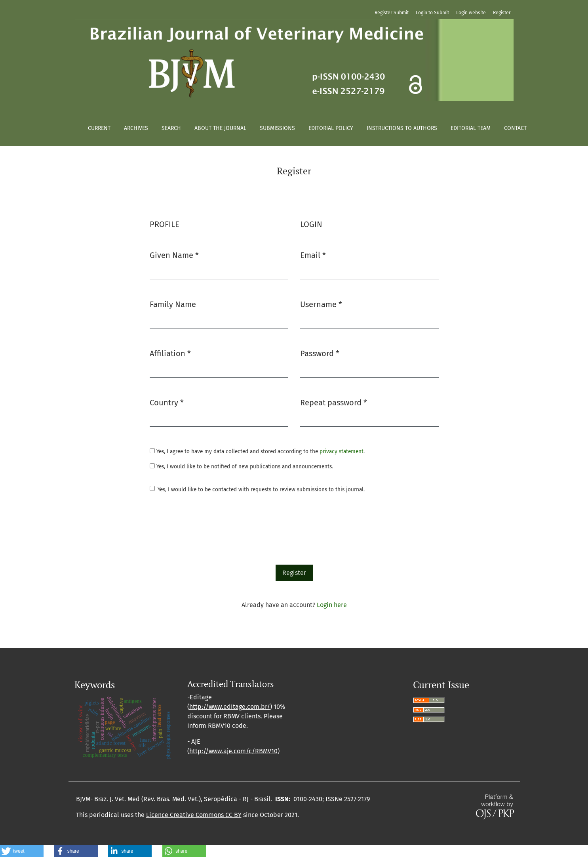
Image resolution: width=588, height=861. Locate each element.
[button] (22, 851)
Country (167, 402)
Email (313, 254)
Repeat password (333, 402)
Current (99, 128)
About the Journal (220, 128)
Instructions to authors (402, 128)
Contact (515, 128)
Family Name (173, 304)
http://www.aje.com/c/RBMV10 (233, 751)
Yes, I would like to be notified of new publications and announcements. (241, 466)
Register (502, 12)
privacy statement (341, 451)
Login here (332, 605)
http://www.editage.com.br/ (229, 706)
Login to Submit (432, 12)
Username (321, 303)
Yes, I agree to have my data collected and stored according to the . (257, 451)
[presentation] (210, 530)
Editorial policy (330, 128)
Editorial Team (471, 128)
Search (171, 128)
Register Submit (392, 12)
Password (319, 352)
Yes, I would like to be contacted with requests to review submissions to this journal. (261, 489)
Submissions (277, 128)
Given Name (174, 254)
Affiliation (170, 352)
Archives (136, 128)
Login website (471, 12)
